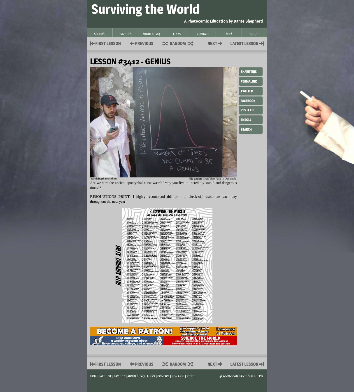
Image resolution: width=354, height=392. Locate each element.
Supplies (181, 43)
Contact (216, 43)
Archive (106, 376)
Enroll (251, 119)
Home (94, 376)
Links (151, 376)
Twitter (251, 91)
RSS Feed (251, 109)
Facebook (251, 100)
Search (251, 129)
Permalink (251, 81)
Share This (251, 72)
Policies (140, 43)
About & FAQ (136, 376)
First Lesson (105, 43)
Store (190, 376)
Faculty (119, 376)
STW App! (178, 376)
